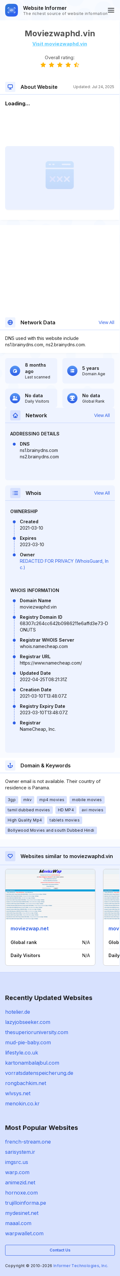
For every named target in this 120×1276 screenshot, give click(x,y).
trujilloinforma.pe (25, 1203)
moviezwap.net (30, 928)
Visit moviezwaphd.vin (59, 44)
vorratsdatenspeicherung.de (39, 1073)
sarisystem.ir (20, 1152)
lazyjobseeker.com (27, 1022)
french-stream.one (28, 1142)
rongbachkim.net (25, 1083)
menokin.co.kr (22, 1103)
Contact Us (60, 1250)
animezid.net (20, 1182)
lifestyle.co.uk (21, 1052)
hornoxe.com (21, 1192)
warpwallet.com (24, 1233)
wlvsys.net (17, 1093)
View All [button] (106, 322)
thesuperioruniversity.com (36, 1032)
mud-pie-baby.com (28, 1042)
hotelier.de (17, 1012)
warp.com (17, 1172)
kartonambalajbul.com (32, 1063)
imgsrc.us (16, 1162)
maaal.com (18, 1223)
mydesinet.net (21, 1213)
